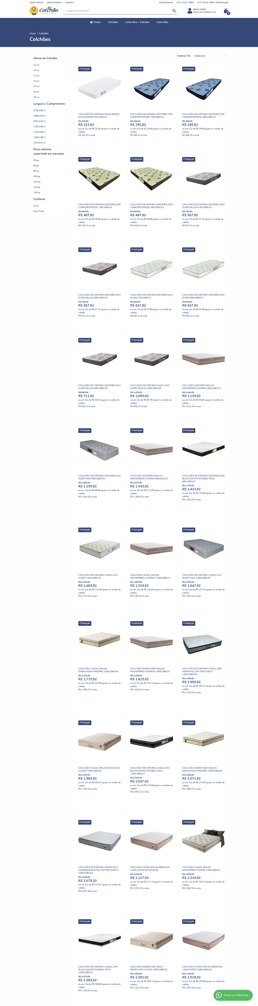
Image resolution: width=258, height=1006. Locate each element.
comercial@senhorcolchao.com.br (149, 939)
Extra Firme (38, 211)
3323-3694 (185, 2)
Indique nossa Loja (39, 939)
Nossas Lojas (36, 935)
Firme (36, 206)
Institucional (38, 922)
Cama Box (162, 22)
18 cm (36, 92)
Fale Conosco (36, 943)
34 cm (36, 70)
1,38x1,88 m (39, 132)
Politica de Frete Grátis (92, 939)
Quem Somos (36, 2)
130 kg (36, 192)
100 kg (36, 176)
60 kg (36, 166)
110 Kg (36, 182)
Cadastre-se (209, 12)
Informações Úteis (93, 922)
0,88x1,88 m (39, 116)
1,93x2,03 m (39, 143)
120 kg (36, 187)
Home (97, 22)
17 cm (36, 86)
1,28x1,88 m (39, 126)
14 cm (36, 81)
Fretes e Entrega (89, 935)
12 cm (36, 65)
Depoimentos (37, 932)
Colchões (113, 22)
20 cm (36, 97)
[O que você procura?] (174, 11)
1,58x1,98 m (39, 137)
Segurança (86, 950)
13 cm (36, 76)
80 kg (36, 171)
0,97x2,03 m (39, 121)
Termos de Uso (88, 946)
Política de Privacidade (92, 957)
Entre (196, 12)
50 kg (36, 160)
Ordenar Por (184, 56)
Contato (69, 2)
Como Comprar (89, 928)
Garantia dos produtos (92, 953)
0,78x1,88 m (39, 110)
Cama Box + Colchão (137, 22)
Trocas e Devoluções (91, 932)
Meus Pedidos (54, 2)
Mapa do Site (87, 943)
